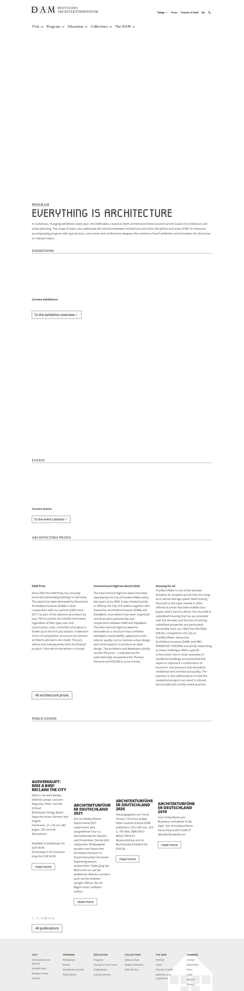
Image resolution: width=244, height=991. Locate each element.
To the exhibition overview (54, 314)
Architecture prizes (73, 969)
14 (49, 918)
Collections (102, 24)
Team (159, 964)
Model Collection (134, 964)
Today (162, 12)
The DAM (125, 24)
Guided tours (39, 968)
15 (52, 918)
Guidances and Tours (106, 964)
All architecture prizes (52, 695)
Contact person (102, 974)
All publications (47, 928)
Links (189, 974)
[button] (209, 13)
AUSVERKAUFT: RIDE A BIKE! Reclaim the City (49, 785)
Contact (36, 978)
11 (38, 918)
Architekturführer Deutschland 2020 (134, 804)
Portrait (160, 959)
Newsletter (193, 964)
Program (55, 24)
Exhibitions (69, 959)
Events (66, 964)
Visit (38, 24)
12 (41, 918)
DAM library (131, 969)
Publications (69, 974)
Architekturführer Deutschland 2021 (92, 809)
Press (174, 12)
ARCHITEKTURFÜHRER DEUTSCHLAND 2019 (176, 807)
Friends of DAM (189, 12)
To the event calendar (49, 519)
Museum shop (40, 973)
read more (43, 866)
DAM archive (132, 959)
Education (78, 24)
